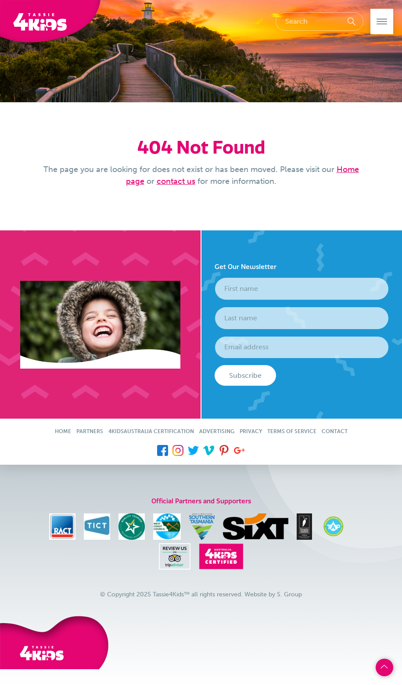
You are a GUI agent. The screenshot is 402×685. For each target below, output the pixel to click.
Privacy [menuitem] (251, 431)
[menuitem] (162, 449)
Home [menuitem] (63, 431)
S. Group (289, 594)
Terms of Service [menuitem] (291, 431)
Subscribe (245, 375)
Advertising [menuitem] (216, 431)
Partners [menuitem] (89, 431)
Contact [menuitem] (335, 431)
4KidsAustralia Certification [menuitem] (151, 431)
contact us (176, 181)
